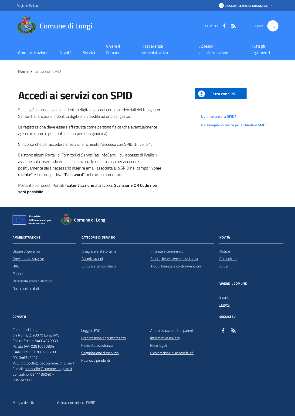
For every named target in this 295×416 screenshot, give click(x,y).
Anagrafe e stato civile (98, 251)
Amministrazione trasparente (172, 330)
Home (23, 71)
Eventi (224, 297)
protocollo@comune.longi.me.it (48, 368)
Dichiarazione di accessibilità (171, 353)
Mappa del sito (24, 402)
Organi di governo (26, 251)
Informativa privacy (165, 338)
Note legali (158, 345)
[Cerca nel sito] (272, 25)
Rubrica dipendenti (95, 360)
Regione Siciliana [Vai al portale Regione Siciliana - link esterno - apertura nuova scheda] (28, 5)
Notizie (224, 251)
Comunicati (228, 258)
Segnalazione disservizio (100, 353)
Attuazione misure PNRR (76, 402)
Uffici (16, 266)
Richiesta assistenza (97, 345)
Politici (18, 273)
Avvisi (223, 266)
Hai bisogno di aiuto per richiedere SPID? (234, 125)
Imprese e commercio (166, 251)
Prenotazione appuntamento (103, 338)
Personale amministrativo (32, 281)
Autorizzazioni (92, 258)
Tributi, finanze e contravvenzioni (175, 266)
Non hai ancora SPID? (218, 116)
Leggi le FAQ (91, 330)
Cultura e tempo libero (98, 266)
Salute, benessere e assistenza (174, 258)
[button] (245, 5)
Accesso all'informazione (213, 49)
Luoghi (224, 305)
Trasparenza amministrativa (154, 49)
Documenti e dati (26, 288)
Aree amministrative (28, 258)
